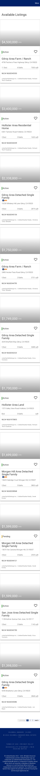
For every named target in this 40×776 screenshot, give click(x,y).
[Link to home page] (2, 3)
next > (37, 720)
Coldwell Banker (16, 732)
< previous (21, 720)
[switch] (35, 51)
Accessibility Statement (17, 747)
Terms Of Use (12, 744)
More (37, 3)
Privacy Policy (27, 744)
